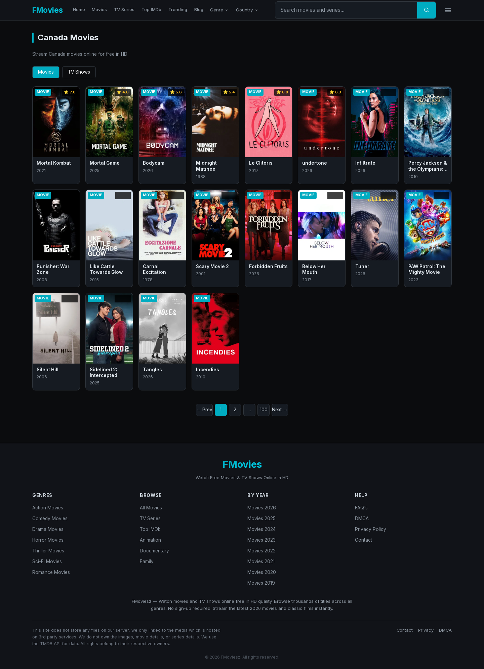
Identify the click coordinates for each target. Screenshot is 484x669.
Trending (177, 9)
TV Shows (79, 72)
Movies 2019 (261, 583)
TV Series (124, 9)
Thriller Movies (48, 550)
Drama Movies (48, 529)
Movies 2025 (261, 518)
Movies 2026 (261, 507)
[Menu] (448, 10)
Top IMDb (151, 9)
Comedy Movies (50, 518)
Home (79, 9)
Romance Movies (51, 572)
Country (247, 10)
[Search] (426, 10)
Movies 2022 (261, 550)
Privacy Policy (370, 529)
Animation (150, 540)
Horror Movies (48, 540)
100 (264, 409)
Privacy (426, 630)
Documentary (154, 550)
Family (147, 561)
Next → (280, 409)
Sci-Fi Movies (47, 561)
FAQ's (361, 507)
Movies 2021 (261, 561)
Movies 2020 (261, 572)
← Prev (204, 409)
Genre (219, 10)
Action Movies (47, 507)
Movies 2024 (261, 529)
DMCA (362, 518)
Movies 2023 (261, 540)
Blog (198, 9)
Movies (99, 9)
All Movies (151, 507)
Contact (363, 540)
